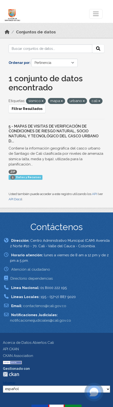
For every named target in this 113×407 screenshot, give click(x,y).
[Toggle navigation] (96, 14)
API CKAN (11, 349)
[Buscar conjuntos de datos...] (50, 48)
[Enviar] (98, 48)
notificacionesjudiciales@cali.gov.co (40, 320)
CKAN (11, 374)
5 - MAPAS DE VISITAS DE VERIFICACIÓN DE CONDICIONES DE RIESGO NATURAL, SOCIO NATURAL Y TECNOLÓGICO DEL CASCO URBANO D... (53, 133)
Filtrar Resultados (27, 109)
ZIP (12, 172)
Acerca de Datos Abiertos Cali (28, 342)
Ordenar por (19, 63)
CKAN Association (18, 356)
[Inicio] (7, 32)
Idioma (9, 383)
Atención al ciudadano (30, 269)
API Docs (15, 199)
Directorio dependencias (31, 278)
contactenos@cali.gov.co (44, 306)
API (94, 194)
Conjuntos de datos (36, 32)
